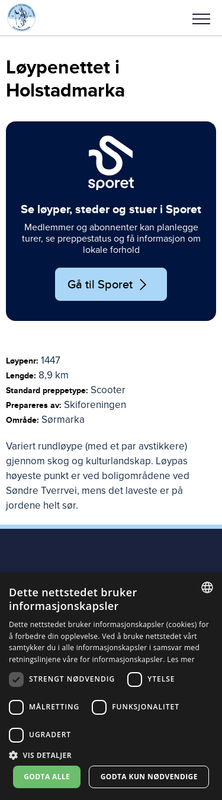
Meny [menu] (201, 19)
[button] (201, 18)
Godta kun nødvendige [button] (149, 777)
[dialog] (111, 686)
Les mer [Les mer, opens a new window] (181, 659)
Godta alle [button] (47, 777)
